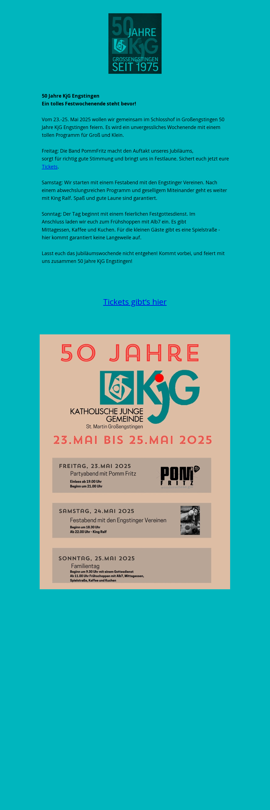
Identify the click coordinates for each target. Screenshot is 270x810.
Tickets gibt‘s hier (135, 301)
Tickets (50, 166)
